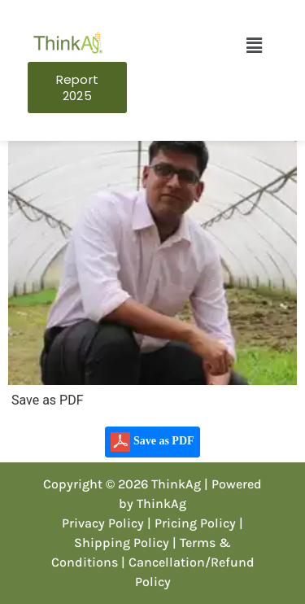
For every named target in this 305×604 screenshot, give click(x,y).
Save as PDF (152, 442)
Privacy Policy (103, 523)
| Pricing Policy (191, 523)
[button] (254, 45)
